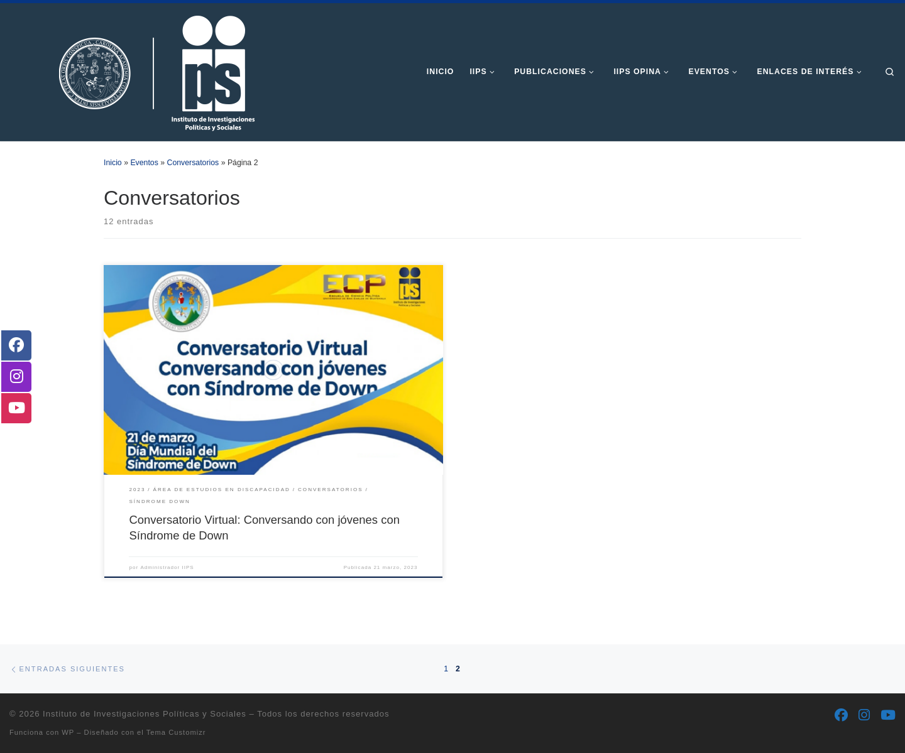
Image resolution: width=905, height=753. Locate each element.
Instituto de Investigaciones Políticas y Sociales (144, 713)
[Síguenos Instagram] (864, 715)
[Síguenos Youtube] (888, 715)
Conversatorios (193, 162)
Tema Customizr (176, 732)
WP (68, 732)
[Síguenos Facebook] (841, 715)
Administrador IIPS (167, 567)
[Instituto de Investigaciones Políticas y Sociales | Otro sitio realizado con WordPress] (135, 71)
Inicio (113, 162)
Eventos (144, 162)
